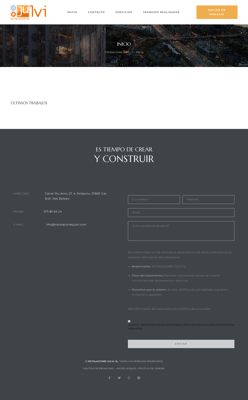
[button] (217, 12)
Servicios (123, 12)
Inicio (72, 12)
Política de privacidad (195, 322)
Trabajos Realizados (161, 12)
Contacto (96, 12)
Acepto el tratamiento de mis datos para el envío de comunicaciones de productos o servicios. (181, 339)
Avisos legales (126, 374)
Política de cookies (152, 374)
